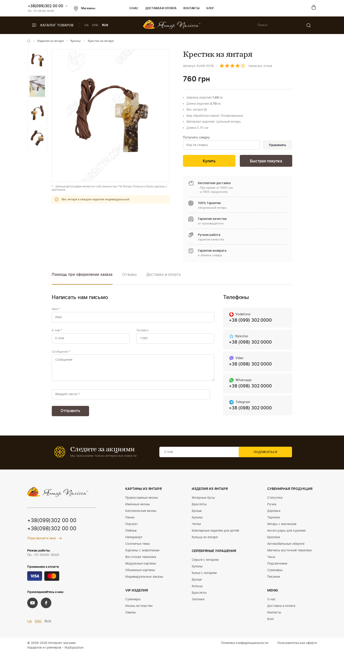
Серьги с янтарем (205, 562)
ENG (95, 25)
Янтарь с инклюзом (281, 526)
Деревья (273, 513)
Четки (196, 526)
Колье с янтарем (204, 575)
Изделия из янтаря (50, 41)
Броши (197, 513)
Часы (271, 559)
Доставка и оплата (160, 8)
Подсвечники (277, 566)
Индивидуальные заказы (144, 579)
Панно (129, 520)
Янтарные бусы (203, 500)
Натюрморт (133, 539)
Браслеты (199, 507)
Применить (277, 145)
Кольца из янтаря (205, 539)
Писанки (273, 579)
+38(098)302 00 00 (51, 531)
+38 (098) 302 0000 (250, 343)
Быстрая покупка (266, 161)
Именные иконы (137, 507)
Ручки (271, 507)
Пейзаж (131, 533)
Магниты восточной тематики (289, 553)
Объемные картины (140, 572)
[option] (37, 60)
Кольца (197, 588)
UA (86, 25)
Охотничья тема (137, 546)
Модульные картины (140, 566)
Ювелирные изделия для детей (215, 533)
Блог (210, 8)
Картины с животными (142, 553)
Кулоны (75, 41)
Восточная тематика (140, 559)
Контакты (191, 8)
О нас (133, 8)
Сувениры (133, 602)
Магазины (84, 8)
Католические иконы (140, 513)
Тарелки (273, 520)
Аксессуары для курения (286, 533)
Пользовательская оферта (297, 645)
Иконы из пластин (138, 608)
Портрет (131, 526)
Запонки (198, 602)
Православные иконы (141, 500)
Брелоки (273, 539)
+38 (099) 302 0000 (250, 321)
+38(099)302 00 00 (45, 6)
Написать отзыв (260, 66)
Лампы (130, 615)
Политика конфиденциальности (244, 645)
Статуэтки (274, 500)
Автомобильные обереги (285, 546)
